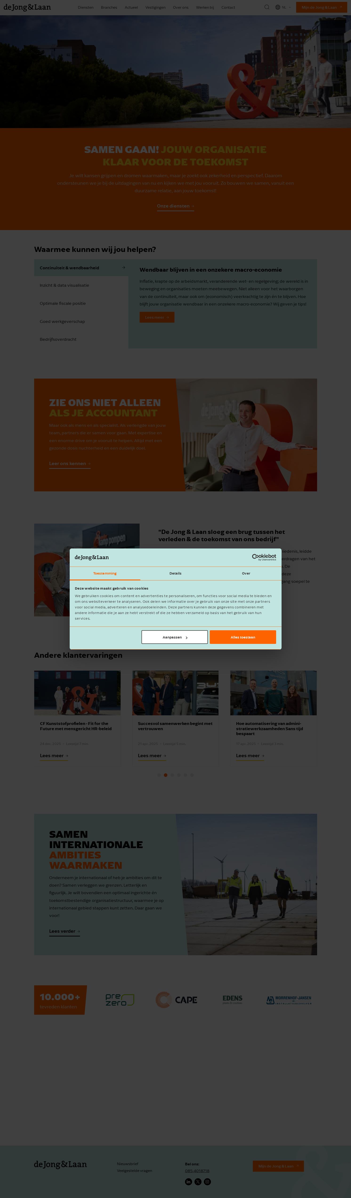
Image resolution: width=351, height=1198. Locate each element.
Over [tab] (246, 573)
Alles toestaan (243, 637)
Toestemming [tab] (105, 573)
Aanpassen (175, 637)
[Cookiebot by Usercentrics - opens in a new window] (255, 557)
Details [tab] (175, 573)
